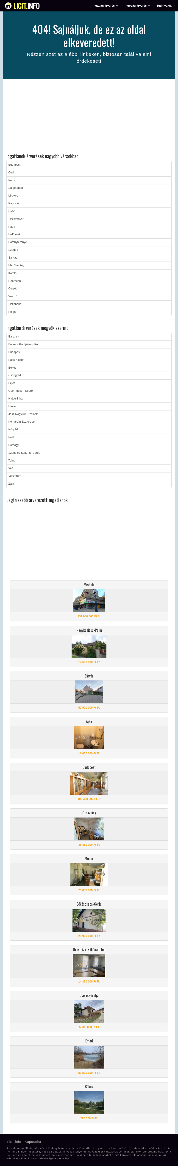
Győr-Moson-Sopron (21, 390)
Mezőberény (16, 265)
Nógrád (13, 429)
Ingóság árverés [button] (137, 5)
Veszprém (14, 476)
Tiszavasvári (16, 219)
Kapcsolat (33, 1142)
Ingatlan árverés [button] (105, 5)
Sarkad (13, 257)
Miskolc (13, 195)
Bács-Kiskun (16, 360)
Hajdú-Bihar (16, 398)
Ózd (11, 172)
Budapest (14, 164)
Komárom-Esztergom (22, 421)
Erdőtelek (14, 234)
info (26, 5)
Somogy (13, 445)
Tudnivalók (164, 5)
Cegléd (13, 288)
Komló (12, 273)
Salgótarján (15, 187)
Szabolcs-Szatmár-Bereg (24, 452)
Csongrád (14, 375)
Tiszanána (15, 304)
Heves (12, 406)
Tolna (11, 460)
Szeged (13, 249)
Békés (12, 367)
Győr (11, 211)
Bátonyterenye (17, 242)
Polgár (12, 311)
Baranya (13, 336)
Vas (10, 468)
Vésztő (12, 296)
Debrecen (14, 281)
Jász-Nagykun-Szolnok (23, 414)
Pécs (11, 180)
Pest (11, 437)
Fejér (11, 383)
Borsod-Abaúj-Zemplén (23, 344)
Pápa (11, 226)
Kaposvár (14, 203)
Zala (11, 483)
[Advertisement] (89, 117)
